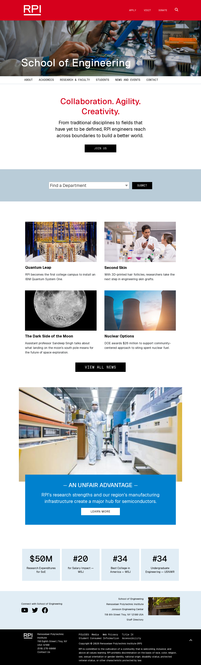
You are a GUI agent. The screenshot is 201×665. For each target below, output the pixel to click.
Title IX (127, 634)
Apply (132, 10)
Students (102, 80)
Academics (46, 80)
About (28, 80)
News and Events (127, 80)
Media (95, 634)
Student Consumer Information (99, 637)
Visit (147, 10)
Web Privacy (110, 634)
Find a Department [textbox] (68, 185)
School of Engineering (76, 62)
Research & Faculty (75, 80)
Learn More (100, 511)
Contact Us (43, 651)
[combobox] (89, 185)
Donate (163, 10)
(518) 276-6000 (46, 648)
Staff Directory (135, 619)
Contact (152, 80)
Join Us (100, 148)
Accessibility (131, 637)
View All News (100, 366)
